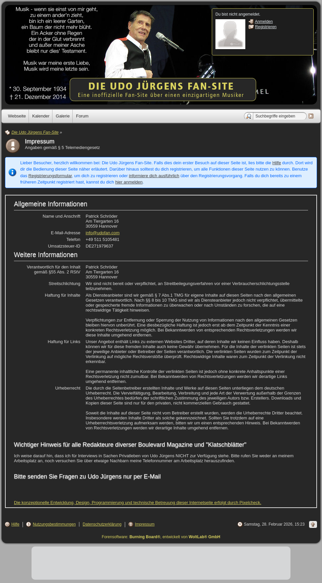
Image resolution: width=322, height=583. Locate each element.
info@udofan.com (103, 232)
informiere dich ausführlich (154, 175)
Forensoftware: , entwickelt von (161, 537)
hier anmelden (128, 182)
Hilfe (276, 162)
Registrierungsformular (50, 175)
